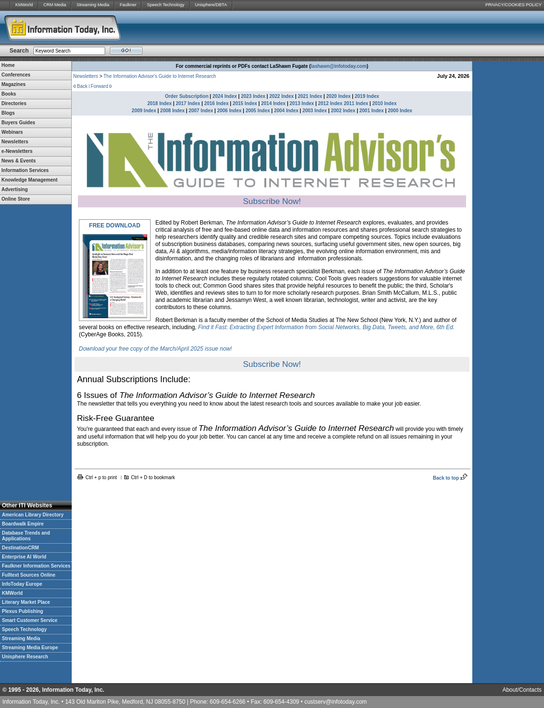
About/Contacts (522, 690)
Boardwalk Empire (23, 523)
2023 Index (253, 96)
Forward (100, 86)
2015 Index (245, 103)
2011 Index (356, 103)
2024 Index (224, 96)
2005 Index (258, 110)
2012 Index (330, 103)
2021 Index (310, 96)
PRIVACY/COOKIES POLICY (513, 4)
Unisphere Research (25, 656)
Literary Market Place (26, 602)
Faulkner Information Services (36, 566)
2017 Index (188, 103)
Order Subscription (186, 96)
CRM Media (55, 4)
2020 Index (338, 96)
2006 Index (229, 110)
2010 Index (384, 103)
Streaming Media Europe (30, 647)
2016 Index (216, 103)
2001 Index (371, 110)
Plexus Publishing (22, 611)
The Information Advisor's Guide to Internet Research (159, 76)
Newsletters (85, 76)
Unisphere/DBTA (211, 4)
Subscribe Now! (272, 201)
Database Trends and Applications (26, 535)
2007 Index (201, 110)
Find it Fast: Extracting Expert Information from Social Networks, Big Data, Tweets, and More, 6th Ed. (326, 327)
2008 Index (172, 110)
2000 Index (400, 110)
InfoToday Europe (22, 584)
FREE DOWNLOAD (114, 225)
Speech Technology (165, 4)
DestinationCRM (20, 547)
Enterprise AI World (24, 556)
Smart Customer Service (29, 620)
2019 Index (367, 96)
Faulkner (128, 4)
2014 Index (273, 103)
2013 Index (302, 103)
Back (82, 86)
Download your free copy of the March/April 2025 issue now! (155, 348)
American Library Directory (33, 514)
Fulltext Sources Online (28, 575)
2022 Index (281, 96)
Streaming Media (92, 4)
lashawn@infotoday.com (339, 66)
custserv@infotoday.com (336, 701)
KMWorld (24, 4)
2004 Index (286, 110)
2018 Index (159, 103)
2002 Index (343, 110)
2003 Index (315, 110)
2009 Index (144, 110)
